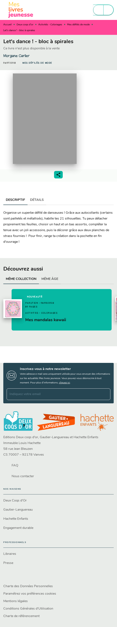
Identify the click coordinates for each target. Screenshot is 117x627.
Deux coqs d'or (25, 24)
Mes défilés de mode (78, 24)
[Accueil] (20, 10)
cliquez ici (64, 383)
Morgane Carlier (16, 55)
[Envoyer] (105, 394)
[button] (37, 63)
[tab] (15, 200)
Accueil (7, 24)
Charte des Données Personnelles (28, 586)
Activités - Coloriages (50, 24)
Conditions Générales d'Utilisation (28, 608)
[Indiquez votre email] (53, 394)
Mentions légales (15, 601)
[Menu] (103, 10)
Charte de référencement (21, 616)
